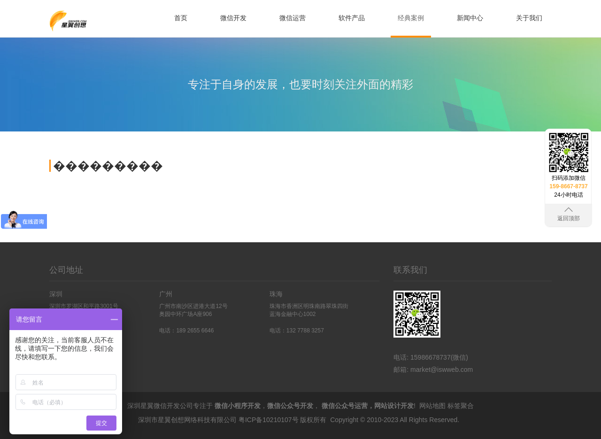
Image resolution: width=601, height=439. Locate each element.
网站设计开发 (394, 405)
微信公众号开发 (290, 405)
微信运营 (292, 18)
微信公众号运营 (345, 405)
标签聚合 (460, 405)
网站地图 (432, 405)
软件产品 (352, 18)
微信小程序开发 (238, 405)
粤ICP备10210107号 (269, 420)
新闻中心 (470, 18)
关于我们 (529, 18)
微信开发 (233, 18)
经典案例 (411, 18)
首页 (180, 18)
